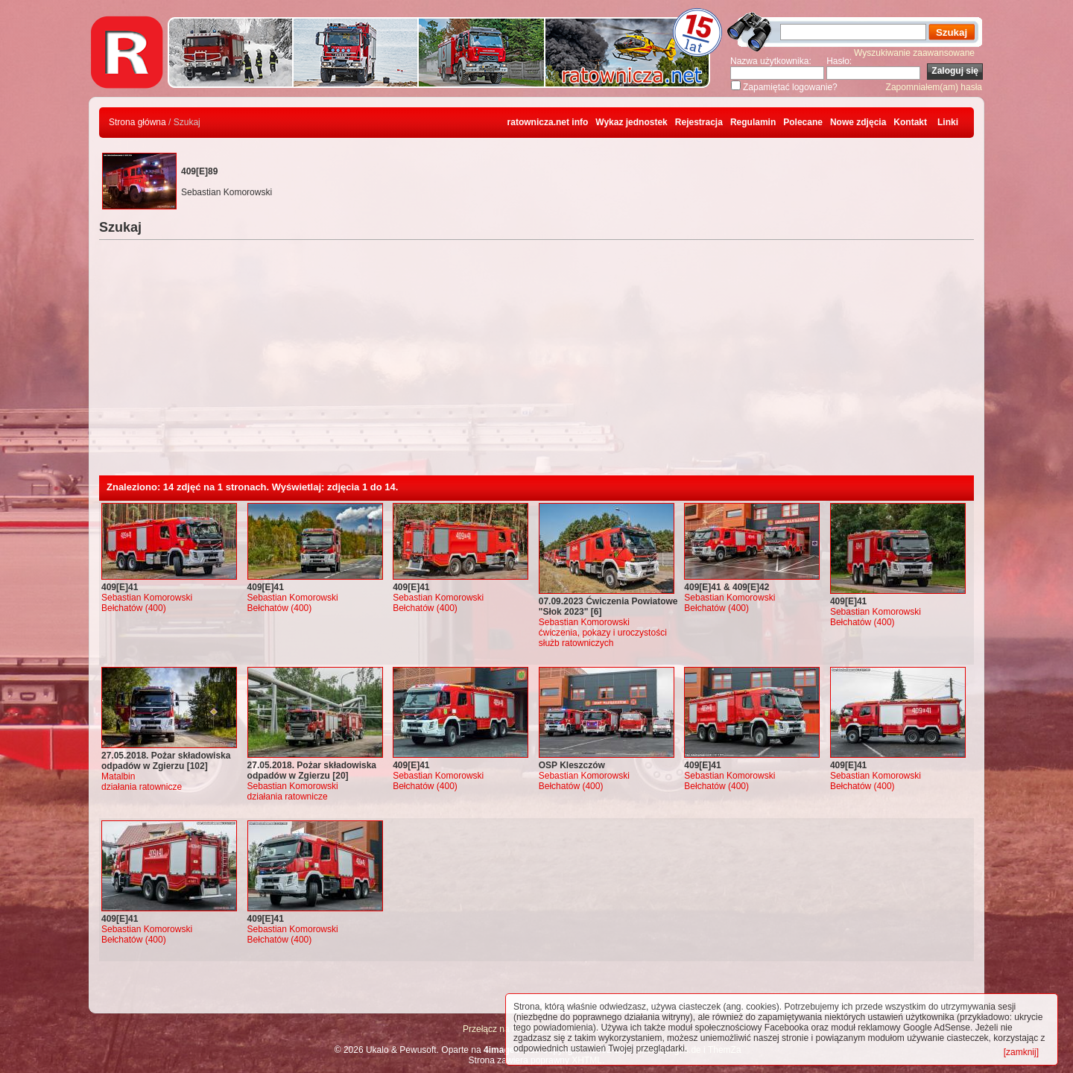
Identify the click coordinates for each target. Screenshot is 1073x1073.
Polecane (803, 122)
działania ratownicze (141, 787)
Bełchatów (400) (133, 608)
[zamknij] (1021, 1052)
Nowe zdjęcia (858, 122)
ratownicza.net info (548, 122)
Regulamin (753, 122)
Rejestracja (699, 122)
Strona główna (137, 122)
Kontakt (910, 122)
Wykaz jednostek (631, 122)
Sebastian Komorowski (146, 597)
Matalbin (118, 776)
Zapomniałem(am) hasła (934, 87)
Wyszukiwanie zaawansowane (914, 53)
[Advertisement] (536, 363)
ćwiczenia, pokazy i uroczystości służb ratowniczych (603, 637)
